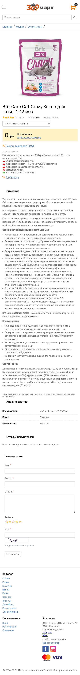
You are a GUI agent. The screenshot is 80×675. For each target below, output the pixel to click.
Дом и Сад (7, 604)
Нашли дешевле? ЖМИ (19, 146)
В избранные (12, 177)
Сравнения (8, 630)
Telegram (47, 632)
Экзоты (6, 601)
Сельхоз (6, 597)
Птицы (6, 589)
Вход (5, 623)
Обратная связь (50, 642)
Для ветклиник (10, 612)
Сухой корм (34, 26)
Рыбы (5, 593)
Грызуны (7, 586)
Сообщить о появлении (29, 137)
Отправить (13, 554)
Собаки (6, 578)
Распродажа (9, 608)
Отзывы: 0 (19, 118)
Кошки (20, 26)
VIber (45, 635)
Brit (37, 117)
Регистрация (9, 626)
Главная (7, 26)
